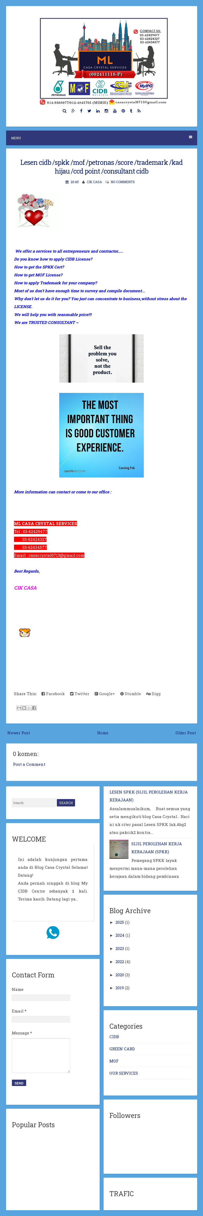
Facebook (53, 693)
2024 (120, 935)
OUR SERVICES (123, 1073)
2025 (120, 922)
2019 (120, 987)
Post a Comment (29, 764)
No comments (123, 182)
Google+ (105, 693)
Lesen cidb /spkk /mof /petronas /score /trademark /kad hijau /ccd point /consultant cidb (101, 166)
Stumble (130, 693)
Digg (153, 693)
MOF (114, 1061)
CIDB (114, 1036)
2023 (120, 948)
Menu (101, 138)
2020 (120, 974)
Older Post (186, 732)
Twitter (79, 693)
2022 (120, 961)
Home (102, 732)
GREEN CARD (122, 1048)
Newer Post (18, 732)
